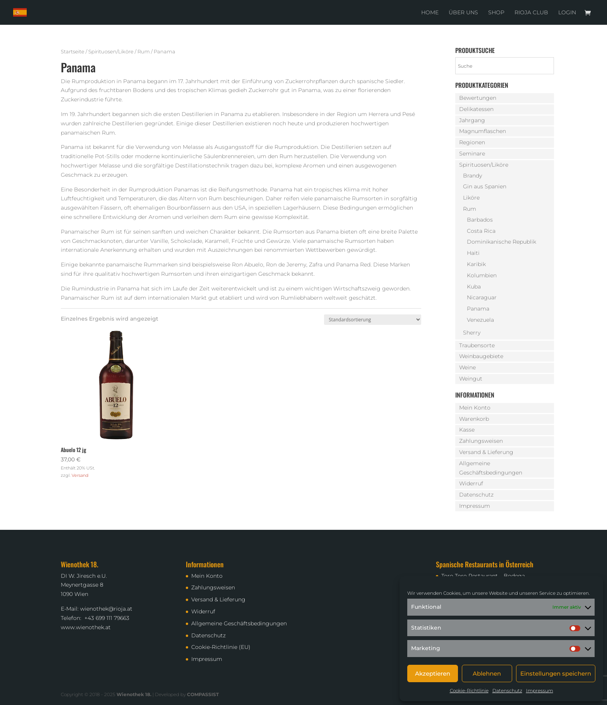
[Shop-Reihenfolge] (372, 319)
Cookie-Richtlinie (469, 690)
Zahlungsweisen (481, 440)
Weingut (470, 378)
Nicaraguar (482, 297)
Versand (80, 475)
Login (567, 13)
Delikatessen (476, 109)
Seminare (472, 153)
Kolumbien (482, 275)
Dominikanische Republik (501, 241)
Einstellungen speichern (555, 673)
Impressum (539, 690)
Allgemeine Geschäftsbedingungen (239, 623)
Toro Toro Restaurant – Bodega (483, 575)
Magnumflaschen (482, 131)
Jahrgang (472, 120)
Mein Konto (474, 407)
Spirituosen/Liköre (111, 52)
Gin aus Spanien (484, 186)
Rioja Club (531, 13)
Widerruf (471, 483)
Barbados (480, 219)
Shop (496, 13)
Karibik (476, 264)
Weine (467, 367)
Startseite (72, 52)
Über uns (463, 13)
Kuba (474, 286)
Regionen (472, 142)
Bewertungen (477, 97)
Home (430, 13)
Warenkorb (474, 418)
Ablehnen (487, 673)
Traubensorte (477, 345)
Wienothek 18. (134, 694)
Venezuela (480, 319)
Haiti (473, 252)
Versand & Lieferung (486, 452)
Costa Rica (481, 230)
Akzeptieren (432, 673)
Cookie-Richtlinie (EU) (220, 647)
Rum (143, 52)
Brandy (472, 175)
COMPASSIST (203, 694)
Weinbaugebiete (481, 356)
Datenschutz (507, 690)
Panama (478, 308)
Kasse (467, 429)
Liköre (471, 197)
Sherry (471, 332)
